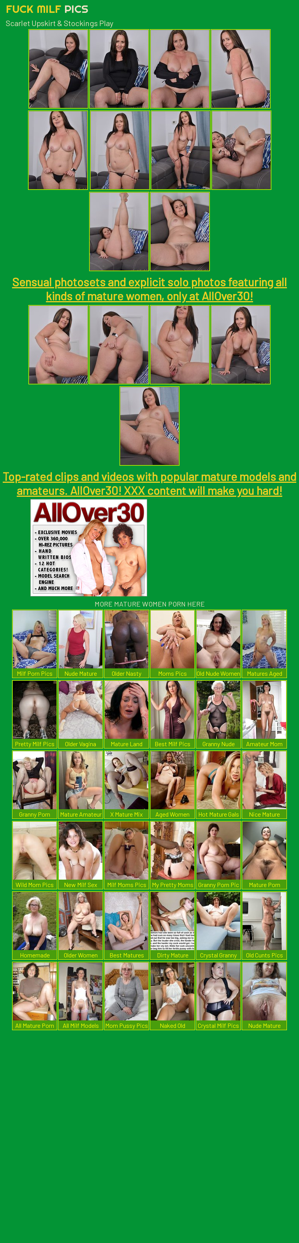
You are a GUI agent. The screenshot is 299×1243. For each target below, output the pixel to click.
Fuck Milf (47, 9)
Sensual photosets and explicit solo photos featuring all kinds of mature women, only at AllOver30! (149, 289)
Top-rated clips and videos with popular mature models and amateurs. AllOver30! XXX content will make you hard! (149, 483)
